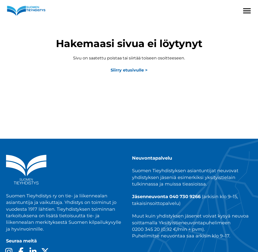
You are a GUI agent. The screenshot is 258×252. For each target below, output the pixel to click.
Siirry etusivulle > (129, 70)
